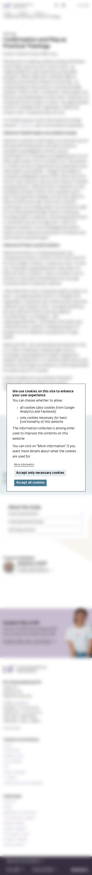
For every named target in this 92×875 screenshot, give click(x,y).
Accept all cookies (30, 482)
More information (24, 464)
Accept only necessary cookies (40, 473)
